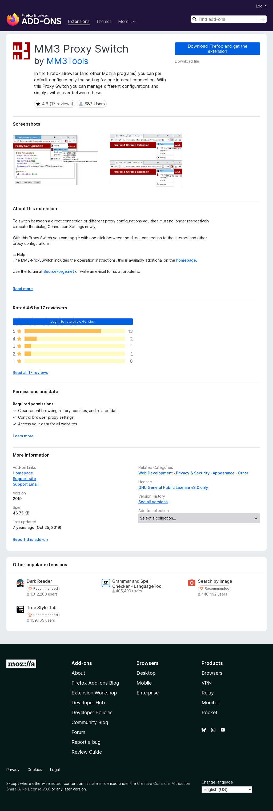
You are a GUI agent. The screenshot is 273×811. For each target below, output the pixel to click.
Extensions (79, 21)
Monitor (210, 702)
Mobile (144, 683)
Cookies (34, 769)
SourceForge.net (58, 271)
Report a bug (86, 742)
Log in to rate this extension (72, 321)
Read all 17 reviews (30, 372)
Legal (55, 769)
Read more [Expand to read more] (23, 288)
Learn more (23, 436)
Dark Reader (39, 581)
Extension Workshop (94, 693)
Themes (104, 21)
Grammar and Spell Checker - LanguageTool (137, 584)
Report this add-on (30, 539)
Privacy (12, 769)
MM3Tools (67, 61)
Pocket (210, 712)
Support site (24, 478)
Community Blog (89, 722)
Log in (261, 6)
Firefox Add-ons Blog (95, 683)
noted (56, 783)
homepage (186, 260)
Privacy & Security (193, 473)
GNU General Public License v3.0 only (173, 487)
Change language (217, 782)
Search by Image (215, 581)
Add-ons (81, 663)
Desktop (145, 673)
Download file (187, 61)
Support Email (26, 484)
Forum (78, 732)
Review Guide (86, 752)
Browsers (212, 673)
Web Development (155, 473)
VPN (207, 683)
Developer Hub (88, 702)
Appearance (224, 473)
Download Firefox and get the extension (217, 48)
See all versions (153, 502)
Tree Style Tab (42, 607)
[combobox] (229, 19)
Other (243, 473)
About (78, 673)
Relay (208, 693)
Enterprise (147, 693)
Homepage (23, 473)
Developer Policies (92, 712)
